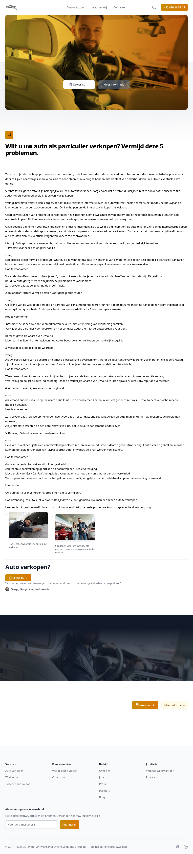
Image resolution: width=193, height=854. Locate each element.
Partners (104, 790)
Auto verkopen (76, 7)
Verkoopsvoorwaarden (160, 771)
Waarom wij (99, 7)
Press (102, 784)
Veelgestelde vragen (64, 771)
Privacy (150, 777)
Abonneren (70, 824)
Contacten (119, 7)
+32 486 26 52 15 (174, 7)
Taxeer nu (79, 85)
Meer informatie (114, 84)
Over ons (104, 771)
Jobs (102, 777)
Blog (102, 797)
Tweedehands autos (17, 784)
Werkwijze (11, 777)
